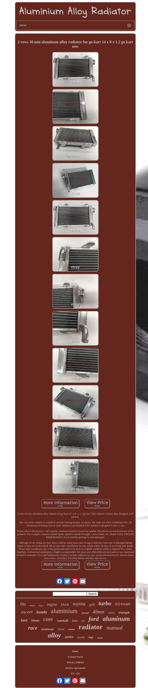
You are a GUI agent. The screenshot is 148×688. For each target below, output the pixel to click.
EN (72, 673)
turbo (104, 603)
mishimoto (47, 629)
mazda (81, 637)
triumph (124, 612)
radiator (91, 627)
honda (41, 612)
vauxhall (62, 620)
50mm (100, 638)
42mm (61, 629)
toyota (79, 603)
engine (52, 604)
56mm (35, 620)
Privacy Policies (75, 662)
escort (27, 611)
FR (78, 673)
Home (75, 651)
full (83, 621)
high (91, 637)
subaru (71, 629)
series (69, 637)
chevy (41, 606)
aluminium (64, 610)
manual (114, 628)
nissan (122, 604)
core (48, 619)
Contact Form (75, 656)
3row (75, 620)
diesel (32, 605)
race (32, 628)
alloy (54, 635)
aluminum (116, 618)
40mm (98, 611)
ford (93, 619)
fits (23, 604)
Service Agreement (75, 667)
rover (111, 612)
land (24, 620)
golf (92, 604)
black (65, 604)
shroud (85, 612)
